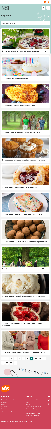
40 (23, 357)
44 (40, 357)
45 (44, 357)
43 (36, 357)
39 (19, 357)
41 (27, 357)
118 (7, 361)
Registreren (4, 409)
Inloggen (10, 409)
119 (11, 361)
